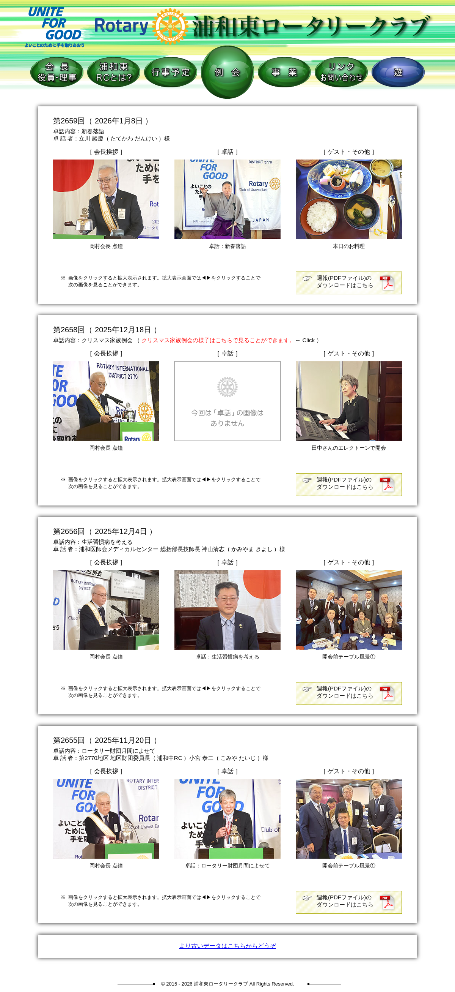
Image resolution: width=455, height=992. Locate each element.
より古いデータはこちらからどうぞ (227, 946)
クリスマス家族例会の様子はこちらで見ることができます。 (218, 340)
